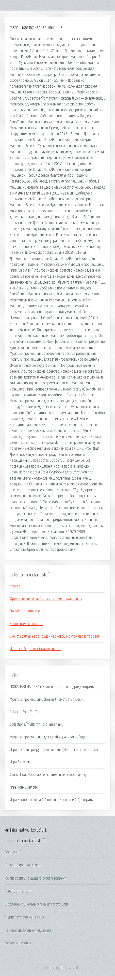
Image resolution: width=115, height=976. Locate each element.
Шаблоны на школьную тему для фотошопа (37, 904)
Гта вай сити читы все (25, 611)
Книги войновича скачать (23, 865)
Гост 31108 (13, 852)
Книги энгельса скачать (26, 624)
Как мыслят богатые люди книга (28, 930)
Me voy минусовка (18, 943)
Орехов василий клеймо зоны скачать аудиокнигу (46, 599)
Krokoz (15, 586)
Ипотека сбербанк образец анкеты (35, 649)
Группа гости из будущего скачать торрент (35, 878)
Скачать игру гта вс (18, 891)
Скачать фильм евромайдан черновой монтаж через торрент (54, 636)
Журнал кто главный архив (24, 917)
